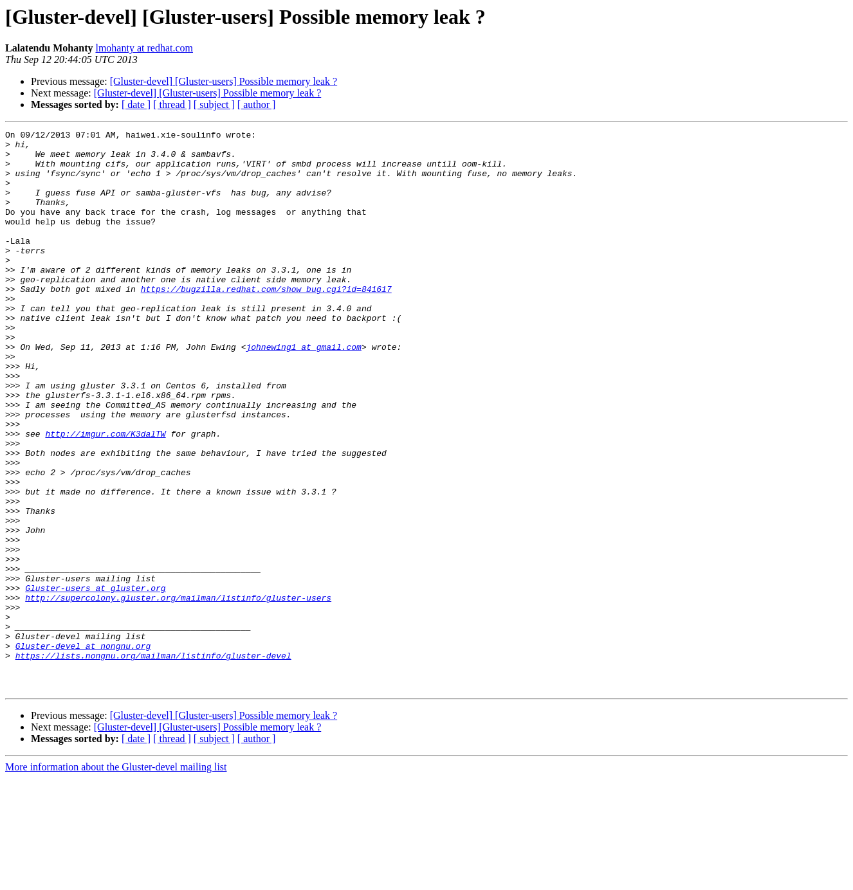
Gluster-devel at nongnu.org (83, 750)
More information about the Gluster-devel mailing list (116, 878)
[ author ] (256, 104)
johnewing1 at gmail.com (303, 391)
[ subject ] (214, 104)
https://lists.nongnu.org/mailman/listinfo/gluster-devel (153, 761)
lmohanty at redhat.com (144, 47)
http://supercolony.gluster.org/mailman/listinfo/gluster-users (178, 692)
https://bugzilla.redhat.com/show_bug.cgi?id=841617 (266, 321)
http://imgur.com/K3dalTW (105, 495)
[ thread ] (172, 104)
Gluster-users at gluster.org (95, 680)
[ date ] (136, 104)
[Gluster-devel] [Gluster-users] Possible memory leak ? (223, 81)
